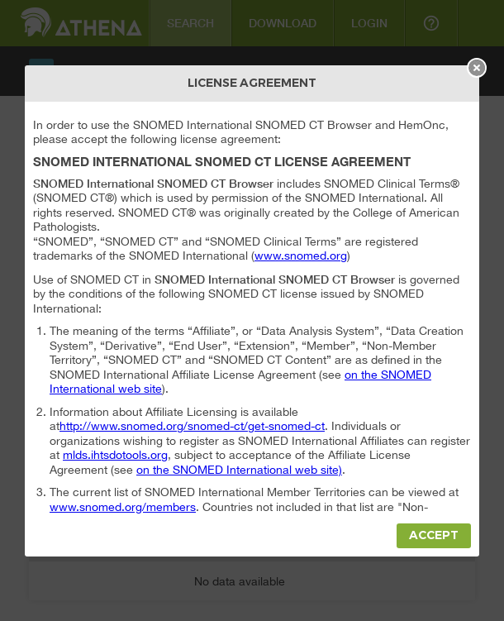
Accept (434, 535)
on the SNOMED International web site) (239, 469)
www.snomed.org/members (123, 507)
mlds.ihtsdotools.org (115, 454)
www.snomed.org (300, 255)
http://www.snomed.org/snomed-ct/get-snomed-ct (192, 425)
